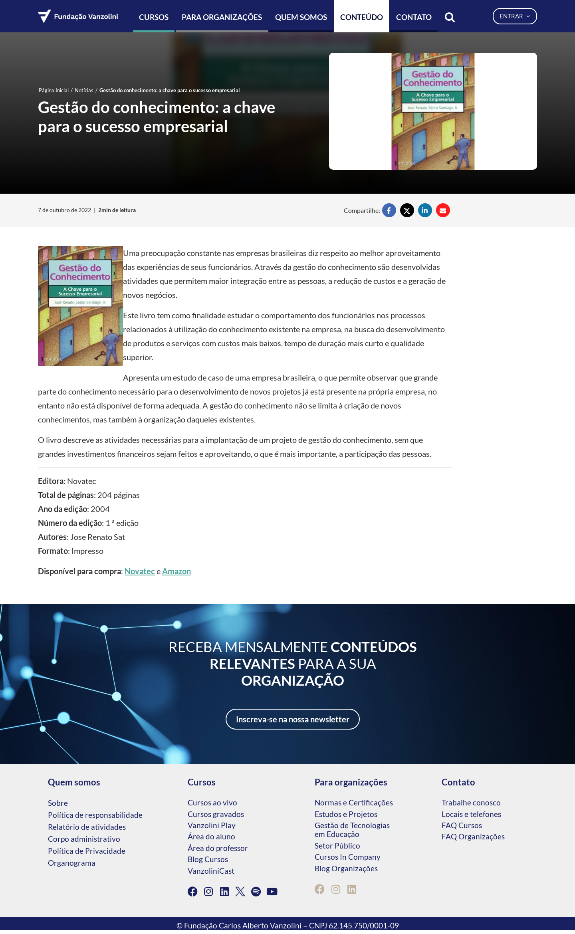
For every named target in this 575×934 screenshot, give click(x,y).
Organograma (71, 862)
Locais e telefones (471, 814)
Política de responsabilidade (95, 814)
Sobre (58, 802)
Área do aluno (211, 836)
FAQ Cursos (462, 825)
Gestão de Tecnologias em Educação (352, 830)
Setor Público (337, 845)
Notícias (84, 90)
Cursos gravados (216, 814)
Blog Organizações (346, 868)
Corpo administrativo (84, 838)
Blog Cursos (208, 859)
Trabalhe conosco (471, 802)
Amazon (176, 571)
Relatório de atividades (87, 826)
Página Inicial (54, 90)
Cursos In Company (348, 856)
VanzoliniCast (211, 870)
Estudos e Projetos (346, 814)
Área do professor (218, 848)
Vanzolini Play (212, 825)
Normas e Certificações (354, 802)
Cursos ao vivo (212, 802)
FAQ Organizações (473, 836)
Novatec (140, 571)
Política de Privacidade (86, 850)
